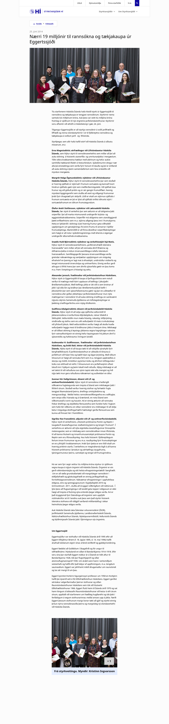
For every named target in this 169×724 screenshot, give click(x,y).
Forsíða (39, 24)
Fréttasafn (49, 24)
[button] (137, 3)
